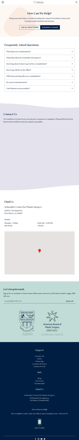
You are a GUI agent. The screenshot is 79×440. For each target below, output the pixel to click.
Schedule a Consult (50, 27)
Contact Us (39, 356)
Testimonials (39, 383)
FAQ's (39, 359)
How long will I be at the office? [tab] (18, 70)
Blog (39, 378)
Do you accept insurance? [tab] (16, 82)
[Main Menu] (3, 2)
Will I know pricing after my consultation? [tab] (23, 76)
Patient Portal (39, 366)
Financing (39, 361)
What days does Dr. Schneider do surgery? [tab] (23, 58)
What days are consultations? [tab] (18, 52)
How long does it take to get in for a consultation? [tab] (26, 64)
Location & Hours (39, 364)
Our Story (39, 381)
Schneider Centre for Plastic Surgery (39, 2)
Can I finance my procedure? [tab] (18, 88)
